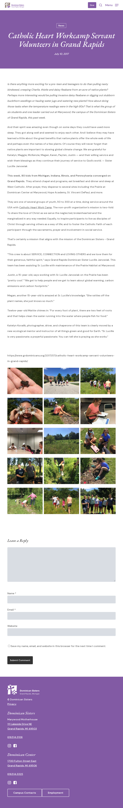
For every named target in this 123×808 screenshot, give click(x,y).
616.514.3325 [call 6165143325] (15, 774)
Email (11, 609)
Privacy (11, 704)
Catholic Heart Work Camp (35, 207)
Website (12, 626)
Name (11, 593)
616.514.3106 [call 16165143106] (15, 737)
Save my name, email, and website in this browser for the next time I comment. (58, 646)
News (61, 25)
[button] (112, 5)
